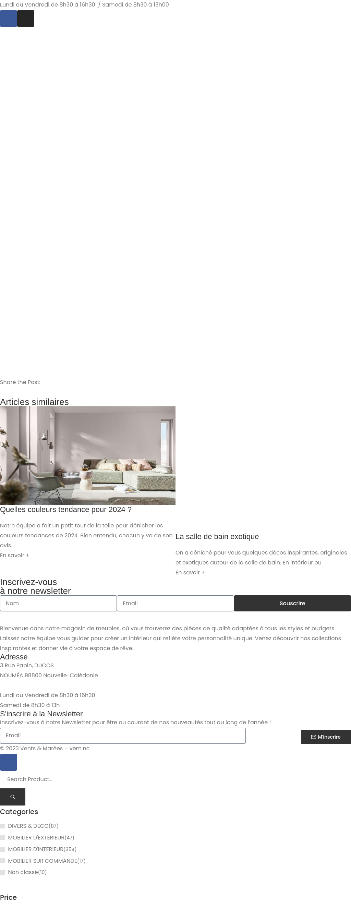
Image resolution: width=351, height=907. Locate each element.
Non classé (23, 872)
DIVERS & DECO (28, 826)
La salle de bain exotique (217, 536)
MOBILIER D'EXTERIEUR (36, 838)
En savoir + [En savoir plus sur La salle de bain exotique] (190, 572)
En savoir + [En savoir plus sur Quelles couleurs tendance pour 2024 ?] (14, 555)
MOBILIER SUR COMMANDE (42, 861)
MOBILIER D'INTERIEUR (35, 849)
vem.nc (80, 749)
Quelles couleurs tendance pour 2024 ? (66, 509)
